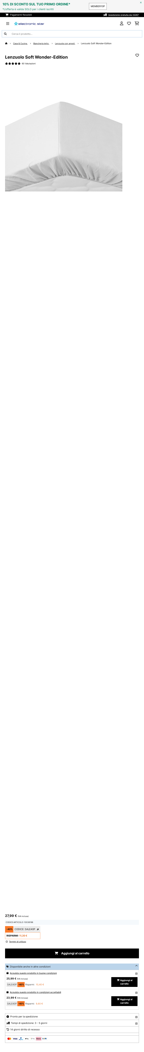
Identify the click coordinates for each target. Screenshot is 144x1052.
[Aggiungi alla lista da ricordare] (137, 55)
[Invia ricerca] (5, 34)
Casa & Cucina (21, 43)
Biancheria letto (43, 43)
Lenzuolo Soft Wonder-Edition (99, 43)
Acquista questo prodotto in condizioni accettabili (37, 992)
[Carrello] (137, 23)
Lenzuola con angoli (67, 43)
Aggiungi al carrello (72, 954)
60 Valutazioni (29, 63)
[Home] (9, 43)
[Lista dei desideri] (129, 23)
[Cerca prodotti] (72, 34)
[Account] (121, 23)
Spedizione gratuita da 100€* (122, 14)
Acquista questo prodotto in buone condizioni (35, 973)
